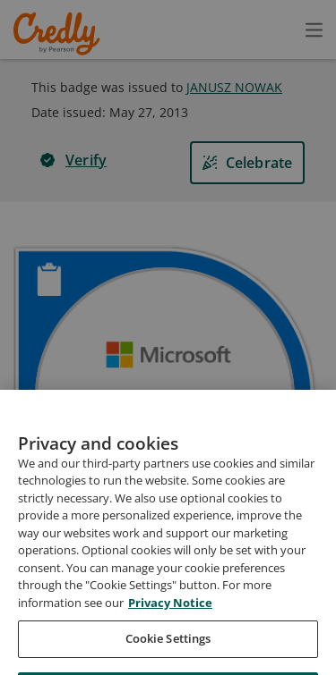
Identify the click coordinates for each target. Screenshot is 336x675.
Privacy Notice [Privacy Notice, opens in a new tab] (170, 642)
